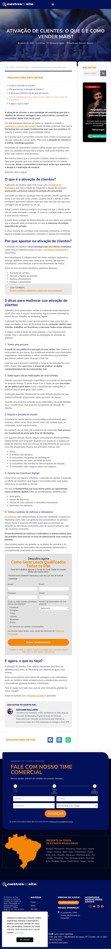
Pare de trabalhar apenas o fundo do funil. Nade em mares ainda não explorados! (38, 98)
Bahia (65, 852)
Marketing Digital (57, 43)
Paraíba (50, 858)
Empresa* (12, 593)
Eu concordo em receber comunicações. (26, 627)
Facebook (13, 607)
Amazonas (57, 852)
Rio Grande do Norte (77, 858)
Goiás (54, 855)
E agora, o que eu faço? (19, 103)
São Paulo (49, 849)
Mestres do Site (36, 695)
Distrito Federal (80, 852)
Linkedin (12, 616)
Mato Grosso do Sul (83, 855)
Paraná (79, 849)
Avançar (55, 814)
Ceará (71, 852)
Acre (85, 849)
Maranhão (60, 855)
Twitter (11, 613)
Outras (12, 622)
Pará (93, 855)
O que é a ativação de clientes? (22, 85)
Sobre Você (15, 790)
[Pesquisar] (103, 73)
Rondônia (55, 861)
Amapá (49, 852)
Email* (41, 584)
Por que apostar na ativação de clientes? (26, 89)
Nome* (11, 584)
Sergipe (83, 861)
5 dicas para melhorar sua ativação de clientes (29, 93)
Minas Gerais (70, 849)
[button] (53, 4)
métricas (12, 516)
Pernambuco (58, 858)
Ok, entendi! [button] (25, 939)
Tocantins (91, 861)
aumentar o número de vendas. (20, 126)
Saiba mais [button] (19, 932)
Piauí (66, 858)
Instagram (13, 610)
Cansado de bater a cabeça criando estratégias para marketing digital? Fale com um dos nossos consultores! (38, 651)
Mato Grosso (70, 855)
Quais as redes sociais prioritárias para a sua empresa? (22, 603)
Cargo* (42, 593)
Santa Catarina (73, 861)
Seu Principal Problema (94, 791)
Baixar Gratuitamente (38, 642)
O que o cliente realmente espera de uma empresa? (36, 290)
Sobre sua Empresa (54, 791)
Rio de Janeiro (59, 849)
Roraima (63, 861)
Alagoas (91, 849)
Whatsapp (13, 619)
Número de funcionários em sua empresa (52, 603)
